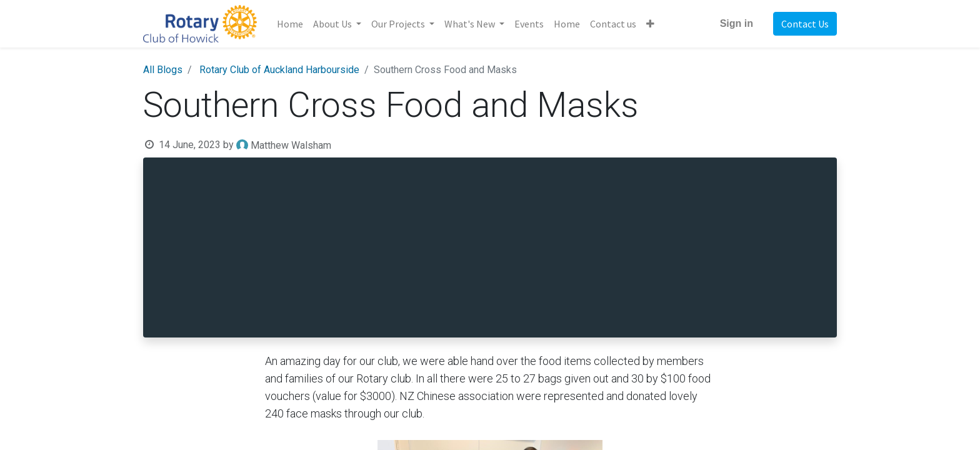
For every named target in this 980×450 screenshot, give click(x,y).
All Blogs (162, 70)
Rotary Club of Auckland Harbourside (279, 70)
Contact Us (805, 24)
